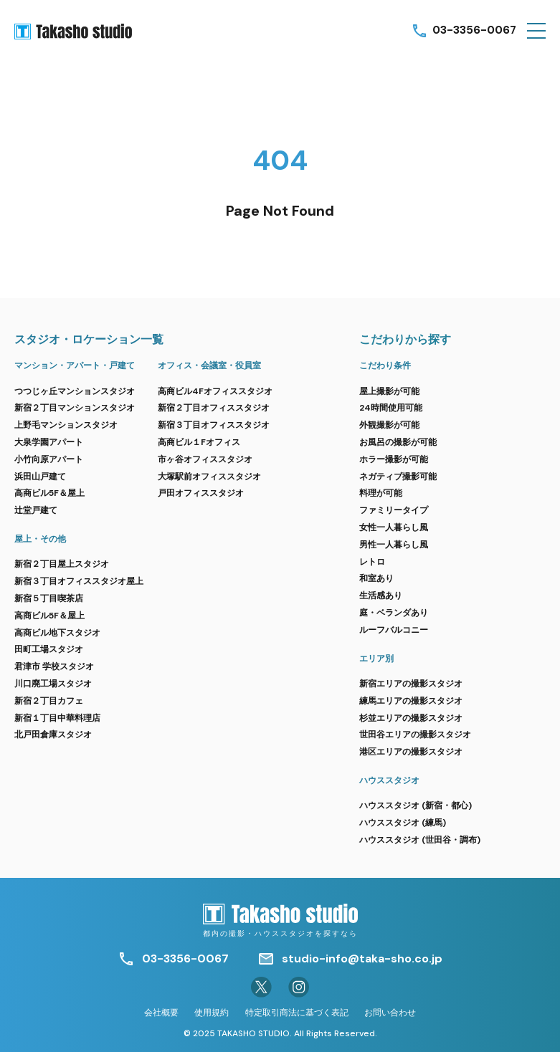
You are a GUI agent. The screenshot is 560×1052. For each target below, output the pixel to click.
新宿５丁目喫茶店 (48, 598)
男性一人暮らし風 (393, 544)
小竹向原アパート (48, 459)
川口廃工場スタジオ (53, 683)
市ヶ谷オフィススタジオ (205, 459)
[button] (536, 30)
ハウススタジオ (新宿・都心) (415, 805)
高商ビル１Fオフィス (199, 442)
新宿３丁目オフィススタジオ (214, 425)
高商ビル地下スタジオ (57, 633)
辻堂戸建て (35, 510)
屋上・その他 (40, 539)
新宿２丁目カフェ (48, 701)
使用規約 (211, 1012)
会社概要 (161, 1012)
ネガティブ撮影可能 (398, 476)
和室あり (376, 578)
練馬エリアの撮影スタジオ (410, 701)
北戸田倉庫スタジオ (53, 734)
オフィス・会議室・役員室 (209, 365)
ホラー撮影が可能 (393, 459)
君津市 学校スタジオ (54, 666)
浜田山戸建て (40, 476)
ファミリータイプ (393, 510)
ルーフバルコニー (393, 630)
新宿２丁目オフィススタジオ (214, 407)
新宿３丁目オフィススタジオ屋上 (78, 581)
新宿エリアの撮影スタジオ (410, 683)
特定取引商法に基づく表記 (296, 1012)
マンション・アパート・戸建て (74, 365)
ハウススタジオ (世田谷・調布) (419, 840)
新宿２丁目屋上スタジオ (61, 564)
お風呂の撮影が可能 (398, 442)
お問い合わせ (390, 1012)
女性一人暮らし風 (393, 527)
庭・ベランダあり (393, 612)
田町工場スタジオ (48, 649)
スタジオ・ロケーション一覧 (88, 339)
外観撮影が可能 (389, 425)
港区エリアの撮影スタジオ (410, 751)
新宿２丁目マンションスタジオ (74, 407)
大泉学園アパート (48, 442)
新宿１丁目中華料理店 (57, 718)
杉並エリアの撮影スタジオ (410, 718)
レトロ (372, 562)
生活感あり (380, 595)
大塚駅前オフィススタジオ (209, 476)
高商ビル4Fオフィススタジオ (215, 391)
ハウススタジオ (389, 780)
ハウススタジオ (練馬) (402, 822)
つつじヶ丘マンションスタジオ (74, 391)
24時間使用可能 (390, 407)
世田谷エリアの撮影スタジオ (415, 734)
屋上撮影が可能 (389, 391)
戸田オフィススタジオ (201, 493)
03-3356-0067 (473, 30)
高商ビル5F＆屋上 (49, 493)
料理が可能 (380, 493)
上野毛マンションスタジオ (66, 425)
